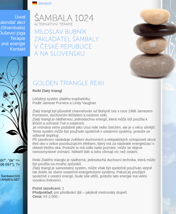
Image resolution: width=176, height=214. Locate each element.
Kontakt (17, 49)
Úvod (19, 17)
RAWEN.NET (11, 179)
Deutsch (45, 3)
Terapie (17, 38)
